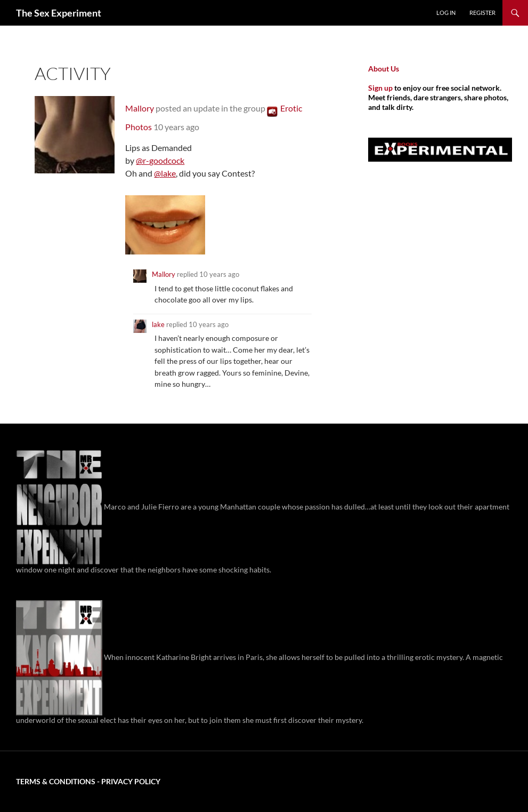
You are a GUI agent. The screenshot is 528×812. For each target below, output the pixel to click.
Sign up (380, 87)
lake (158, 324)
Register (482, 12)
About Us (383, 68)
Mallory (139, 108)
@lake (165, 173)
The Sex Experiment (58, 13)
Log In (446, 12)
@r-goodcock (160, 160)
